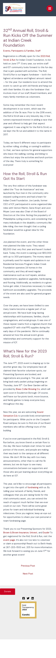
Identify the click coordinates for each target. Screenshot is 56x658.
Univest (33, 532)
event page (9, 540)
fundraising (33, 487)
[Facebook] (23, 598)
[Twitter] (28, 598)
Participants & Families (22, 50)
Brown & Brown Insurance (16, 532)
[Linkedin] (32, 598)
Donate (7, 591)
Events (6, 50)
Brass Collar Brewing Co (28, 389)
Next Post (28, 573)
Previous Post (28, 565)
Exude (46, 532)
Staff (37, 50)
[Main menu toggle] (49, 8)
